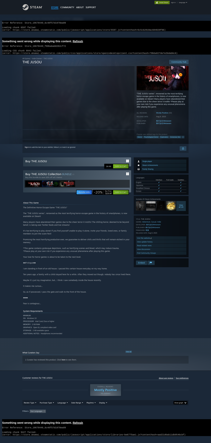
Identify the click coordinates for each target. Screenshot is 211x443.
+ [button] (182, 140)
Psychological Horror (151, 140)
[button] (121, 169)
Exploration (164, 140)
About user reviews (166, 381)
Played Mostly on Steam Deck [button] (106, 417)
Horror (140, 140)
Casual (153, 225)
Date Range (76, 408)
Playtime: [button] (85, 417)
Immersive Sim (175, 140)
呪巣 (147, 233)
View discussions (143, 253)
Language (61, 408)
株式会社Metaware (163, 124)
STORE (54, 7)
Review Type (29, 408)
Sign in (27, 151)
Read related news (144, 249)
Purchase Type (46, 408)
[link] (103, 195)
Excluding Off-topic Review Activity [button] (64, 417)
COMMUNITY (67, 7)
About (80, 7)
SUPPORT (91, 7)
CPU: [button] (143, 417)
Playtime (90, 408)
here (63, 363)
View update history (145, 245)
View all (128, 355)
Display (102, 408)
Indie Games (37, 62)
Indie (159, 225)
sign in (173, 2)
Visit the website (144, 241)
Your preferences (182, 381)
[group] (105, 417)
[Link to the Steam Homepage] (34, 9)
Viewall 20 (181, 209)
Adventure (146, 225)
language (182, 2)
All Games (26, 62)
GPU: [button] (152, 417)
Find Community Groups (146, 256)
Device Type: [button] (164, 417)
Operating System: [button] (129, 417)
